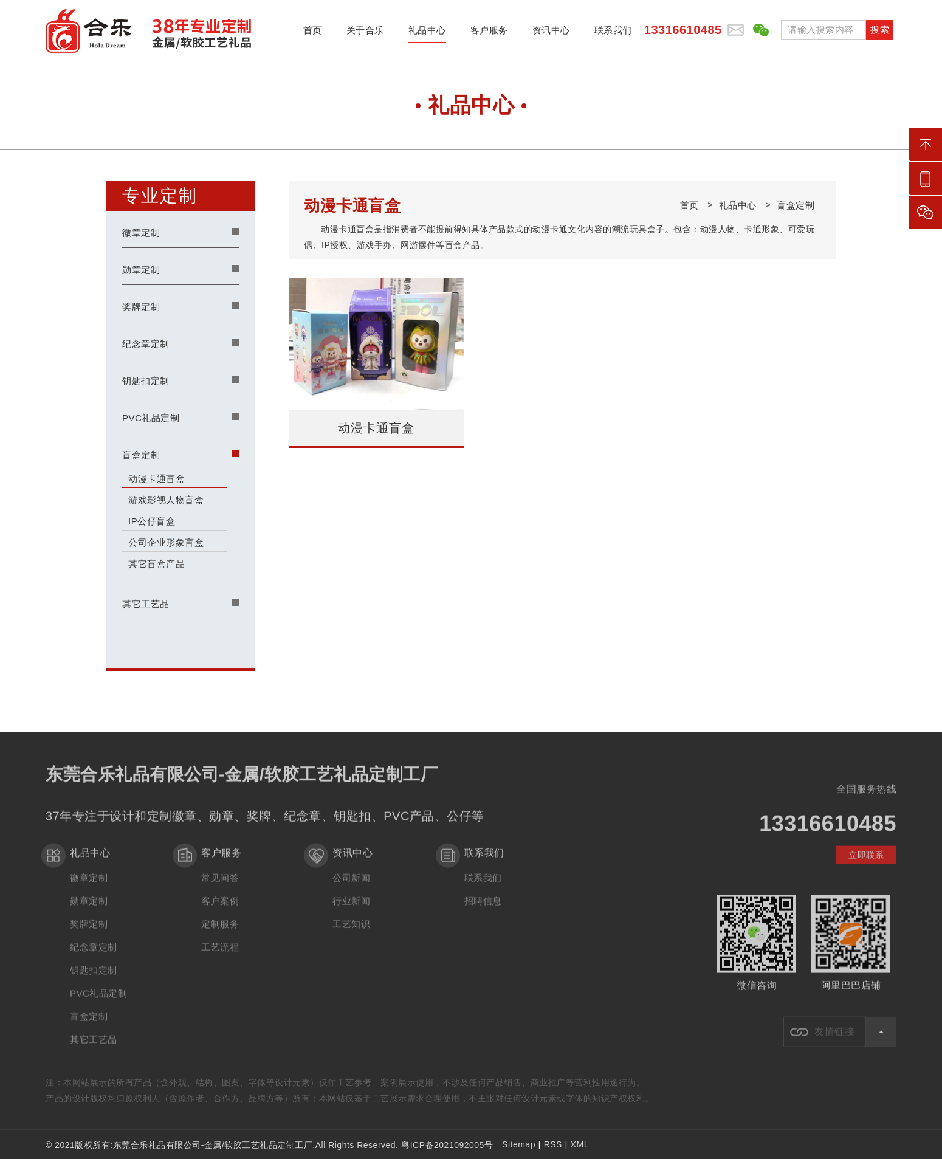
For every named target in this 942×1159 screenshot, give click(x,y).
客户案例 (220, 910)
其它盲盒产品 (156, 564)
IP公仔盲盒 (151, 521)
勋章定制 (141, 269)
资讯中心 (551, 34)
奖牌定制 (141, 306)
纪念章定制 (146, 344)
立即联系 (866, 864)
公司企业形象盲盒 (166, 542)
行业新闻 (351, 910)
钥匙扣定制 (146, 381)
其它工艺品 (146, 604)
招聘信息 (483, 910)
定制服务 (220, 933)
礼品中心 (427, 34)
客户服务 (489, 34)
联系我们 (613, 34)
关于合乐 (365, 34)
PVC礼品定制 (150, 418)
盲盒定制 (141, 455)
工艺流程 (220, 956)
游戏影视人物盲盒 (166, 500)
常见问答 (220, 887)
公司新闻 (351, 887)
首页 (312, 34)
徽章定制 (141, 232)
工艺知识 (351, 933)
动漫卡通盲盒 (156, 478)
